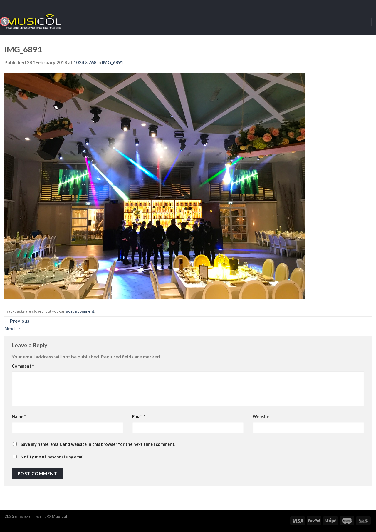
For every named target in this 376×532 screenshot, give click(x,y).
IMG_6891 (112, 62)
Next (12, 328)
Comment (23, 365)
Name (19, 416)
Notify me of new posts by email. (53, 456)
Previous (16, 320)
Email (138, 416)
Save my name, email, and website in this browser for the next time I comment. (98, 444)
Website (261, 416)
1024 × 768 (84, 62)
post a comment (80, 311)
